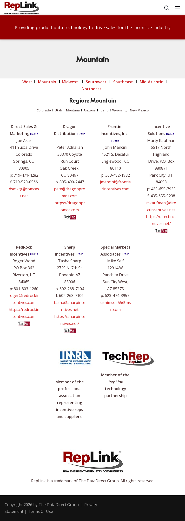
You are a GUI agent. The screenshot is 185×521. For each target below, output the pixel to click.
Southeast (123, 81)
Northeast (92, 88)
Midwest (70, 81)
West (27, 81)
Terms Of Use (40, 511)
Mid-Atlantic (151, 81)
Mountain (47, 81)
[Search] (166, 8)
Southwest (96, 81)
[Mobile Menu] (177, 8)
